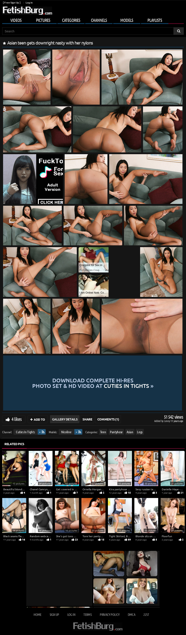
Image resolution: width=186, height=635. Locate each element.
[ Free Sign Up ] (11, 2)
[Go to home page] (27, 11)
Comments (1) (108, 419)
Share (87, 419)
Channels (99, 20)
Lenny (167, 421)
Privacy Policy (109, 614)
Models (126, 20)
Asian (130, 432)
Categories (71, 20)
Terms (87, 614)
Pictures (43, 20)
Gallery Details (65, 419)
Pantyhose (116, 432)
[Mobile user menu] (93, 19)
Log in (29, 2)
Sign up (54, 614)
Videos (15, 20)
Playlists (154, 20)
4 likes (16, 419)
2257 (146, 614)
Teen (103, 432)
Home (37, 614)
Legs (140, 432)
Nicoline (66, 432)
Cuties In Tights (25, 432)
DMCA (131, 614)
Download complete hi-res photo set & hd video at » (93, 383)
